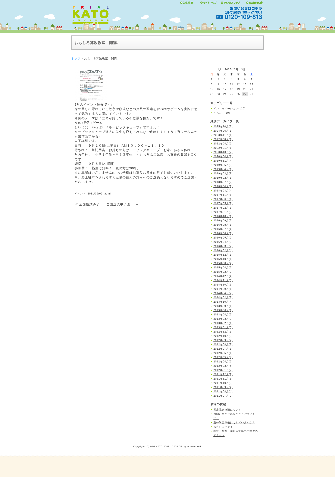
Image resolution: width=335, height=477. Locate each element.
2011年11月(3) (223, 378)
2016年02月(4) (223, 250)
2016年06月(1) (223, 233)
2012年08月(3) (223, 344)
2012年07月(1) (223, 348)
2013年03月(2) (223, 318)
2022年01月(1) (223, 147)
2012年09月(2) (223, 340)
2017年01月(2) (223, 212)
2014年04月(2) (223, 293)
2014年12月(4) (223, 276)
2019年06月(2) (223, 164)
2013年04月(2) (223, 314)
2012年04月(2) (223, 361)
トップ (75, 58)
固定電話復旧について (227, 409)
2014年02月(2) (223, 297)
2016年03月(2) (223, 246)
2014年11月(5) (223, 280)
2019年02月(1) (223, 177)
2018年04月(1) (223, 186)
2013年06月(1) (223, 310)
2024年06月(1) (223, 130)
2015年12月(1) (223, 254)
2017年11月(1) (223, 194)
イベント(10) (221, 112)
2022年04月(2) (223, 143)
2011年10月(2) (223, 382)
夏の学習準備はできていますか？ (234, 422)
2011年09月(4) (223, 387)
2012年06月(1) (223, 353)
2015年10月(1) (223, 259)
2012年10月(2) (223, 335)
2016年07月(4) (223, 229)
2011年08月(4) (223, 391)
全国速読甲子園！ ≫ (122, 204)
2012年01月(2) (223, 370)
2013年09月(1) (223, 306)
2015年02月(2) (223, 271)
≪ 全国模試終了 (87, 204)
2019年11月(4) (223, 160)
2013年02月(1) (223, 323)
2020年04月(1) (223, 156)
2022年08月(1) (223, 139)
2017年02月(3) (223, 207)
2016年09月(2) (223, 220)
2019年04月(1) (223, 169)
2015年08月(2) (223, 263)
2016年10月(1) (223, 216)
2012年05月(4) (223, 357)
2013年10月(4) (223, 301)
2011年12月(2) (223, 374)
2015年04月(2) (223, 267)
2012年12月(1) (223, 331)
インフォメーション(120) (229, 108)
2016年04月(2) (223, 241)
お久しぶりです (223, 426)
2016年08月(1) (223, 224)
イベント (80, 193)
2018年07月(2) (223, 182)
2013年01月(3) (223, 327)
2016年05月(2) (223, 237)
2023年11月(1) (223, 135)
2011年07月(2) (223, 395)
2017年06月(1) (223, 199)
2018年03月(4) (223, 190)
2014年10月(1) (223, 284)
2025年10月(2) (223, 126)
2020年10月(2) (223, 152)
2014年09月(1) (223, 288)
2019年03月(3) (223, 173)
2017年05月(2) (223, 203)
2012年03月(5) (223, 365)
